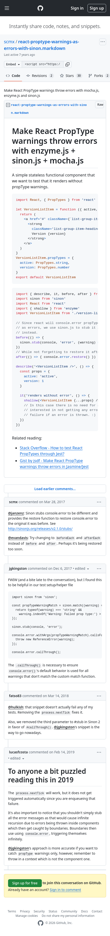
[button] (67, 64)
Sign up (97, 8)
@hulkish (15, 707)
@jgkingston (64, 727)
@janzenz (16, 513)
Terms (12, 911)
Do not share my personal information (68, 916)
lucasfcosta (18, 752)
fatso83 (15, 695)
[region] (55, 298)
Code (13, 75)
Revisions (40, 75)
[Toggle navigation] (7, 8)
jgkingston (18, 568)
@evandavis (18, 537)
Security (39, 911)
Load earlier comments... (55, 488)
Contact (97, 911)
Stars (71, 75)
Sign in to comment (65, 889)
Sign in (77, 8)
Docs (84, 911)
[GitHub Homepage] (41, 923)
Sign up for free (25, 883)
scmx (9, 41)
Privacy (25, 911)
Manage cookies (27, 916)
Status (53, 911)
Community (69, 911)
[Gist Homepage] (40, 8)
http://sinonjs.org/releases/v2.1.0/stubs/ (40, 528)
